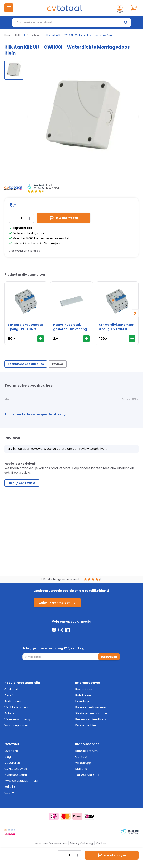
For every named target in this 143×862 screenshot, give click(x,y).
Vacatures (12, 763)
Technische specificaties (26, 364)
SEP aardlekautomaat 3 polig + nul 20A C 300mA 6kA (25, 327)
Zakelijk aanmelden (57, 602)
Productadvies (85, 725)
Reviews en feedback (90, 719)
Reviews (57, 364)
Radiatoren (12, 701)
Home (7, 35)
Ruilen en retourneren (91, 707)
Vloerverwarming (17, 719)
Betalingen (83, 695)
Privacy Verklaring (81, 843)
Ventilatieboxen (16, 707)
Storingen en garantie (91, 713)
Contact (81, 757)
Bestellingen (84, 689)
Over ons (11, 751)
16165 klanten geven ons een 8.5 (61, 579)
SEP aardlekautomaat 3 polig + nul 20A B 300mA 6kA (117, 327)
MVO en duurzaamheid (21, 781)
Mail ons (81, 769)
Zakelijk (9, 787)
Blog (7, 757)
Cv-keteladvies (15, 769)
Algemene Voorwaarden (51, 843)
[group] (13, 70)
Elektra (19, 35)
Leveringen (83, 701)
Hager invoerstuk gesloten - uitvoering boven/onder (70, 327)
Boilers (9, 713)
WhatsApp (83, 763)
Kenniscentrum (15, 775)
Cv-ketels (11, 689)
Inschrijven (109, 657)
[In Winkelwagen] (40, 338)
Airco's (9, 695)
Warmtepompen (16, 725)
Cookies (101, 843)
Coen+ (9, 793)
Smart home (34, 35)
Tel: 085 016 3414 (87, 775)
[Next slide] (135, 313)
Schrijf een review (22, 483)
